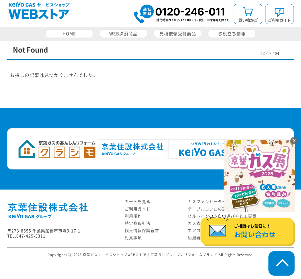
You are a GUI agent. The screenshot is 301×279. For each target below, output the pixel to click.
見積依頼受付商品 (177, 34)
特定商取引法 (137, 223)
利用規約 (133, 216)
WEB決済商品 (123, 34)
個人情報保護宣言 (142, 231)
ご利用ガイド (137, 209)
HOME (69, 34)
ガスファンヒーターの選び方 (216, 202)
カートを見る (137, 202)
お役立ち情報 (232, 34)
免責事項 (133, 238)
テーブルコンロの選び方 (211, 209)
